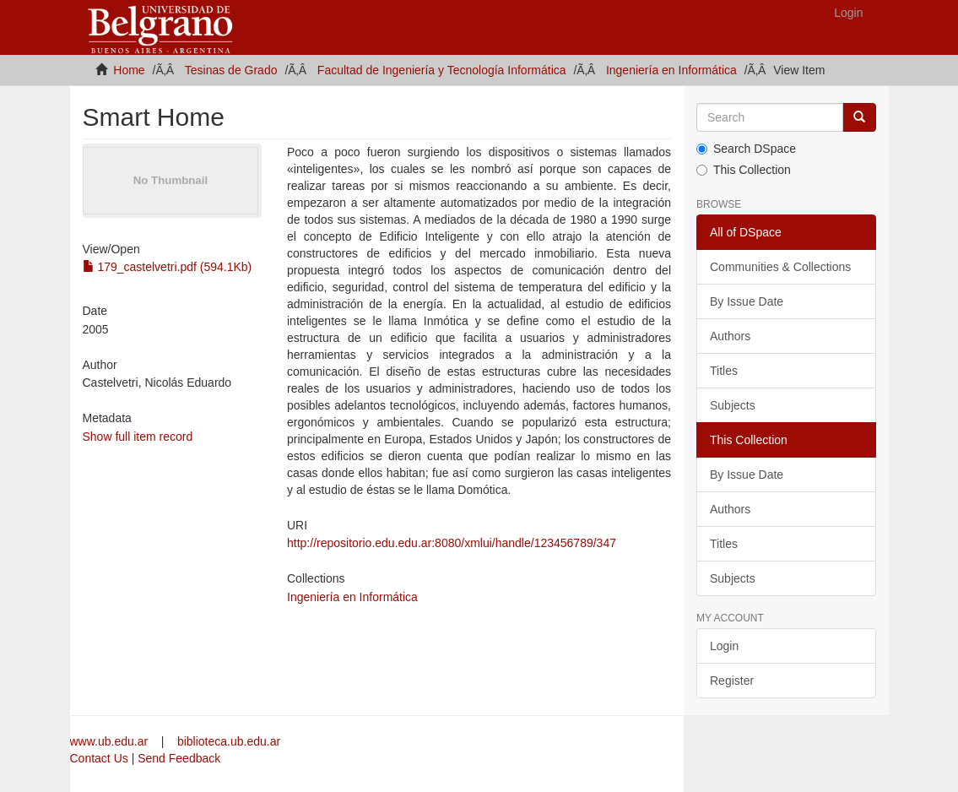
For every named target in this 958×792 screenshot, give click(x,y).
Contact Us (99, 758)
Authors (730, 336)
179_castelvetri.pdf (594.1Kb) (167, 267)
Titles (724, 370)
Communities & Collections (780, 267)
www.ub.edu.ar (111, 741)
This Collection (743, 169)
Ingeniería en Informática (671, 70)
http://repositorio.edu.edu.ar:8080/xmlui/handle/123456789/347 (451, 543)
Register (732, 680)
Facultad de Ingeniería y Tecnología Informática (441, 70)
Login (724, 646)
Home (128, 70)
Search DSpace (746, 148)
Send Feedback (179, 758)
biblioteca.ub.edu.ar (228, 741)
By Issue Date (746, 301)
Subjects (732, 405)
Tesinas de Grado (231, 70)
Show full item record (138, 436)
